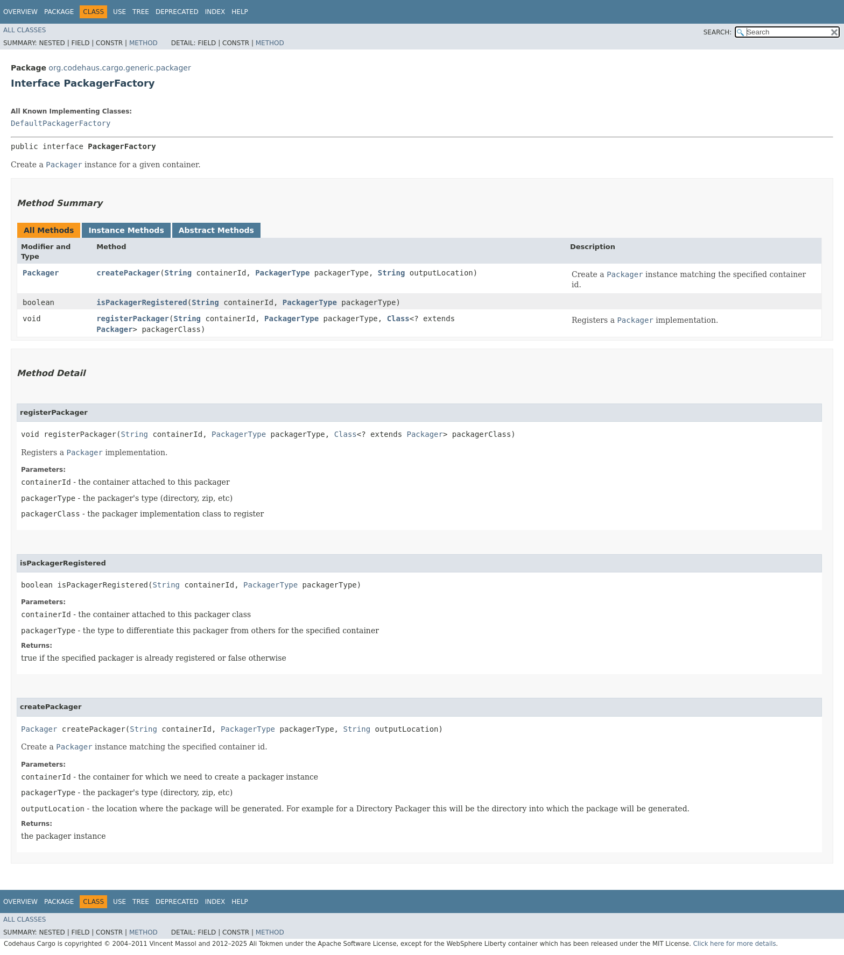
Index (215, 12)
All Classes (24, 30)
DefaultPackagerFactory (60, 123)
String (178, 272)
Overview (20, 12)
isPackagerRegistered (141, 302)
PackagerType (282, 272)
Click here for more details (734, 943)
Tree (140, 12)
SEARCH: (718, 32)
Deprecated (177, 12)
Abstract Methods (216, 230)
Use (119, 12)
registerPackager (132, 318)
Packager (41, 272)
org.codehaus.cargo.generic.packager (119, 67)
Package (59, 12)
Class (398, 318)
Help (239, 12)
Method (143, 43)
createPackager (128, 272)
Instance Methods (126, 230)
